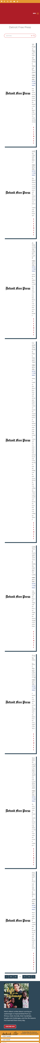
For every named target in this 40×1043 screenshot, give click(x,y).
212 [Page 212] (29, 960)
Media (10, 1040)
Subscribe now (10, 1010)
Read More (33, 119)
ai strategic (24, 1040)
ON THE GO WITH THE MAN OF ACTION (33, 544)
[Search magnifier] (34, 19)
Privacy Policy (23, 1038)
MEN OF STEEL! (33, 140)
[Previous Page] (7, 960)
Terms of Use (31, 1038)
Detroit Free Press (33, 67)
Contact (6, 1040)
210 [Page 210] (20, 960)
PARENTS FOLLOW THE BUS (33, 868)
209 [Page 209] (15, 960)
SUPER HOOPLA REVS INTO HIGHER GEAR (33, 756)
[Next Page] (33, 960)
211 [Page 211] (24, 960)
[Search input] (18, 19)
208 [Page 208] (11, 960)
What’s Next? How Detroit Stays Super (33, 42)
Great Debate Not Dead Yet (33, 336)
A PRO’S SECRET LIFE (33, 234)
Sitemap (14, 1040)
